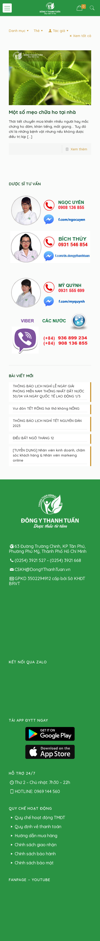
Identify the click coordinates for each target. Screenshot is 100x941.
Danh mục (19, 30)
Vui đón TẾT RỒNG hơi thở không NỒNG (46, 408)
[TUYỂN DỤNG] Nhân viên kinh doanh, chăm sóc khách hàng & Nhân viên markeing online (49, 455)
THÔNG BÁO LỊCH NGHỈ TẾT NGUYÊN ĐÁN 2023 (47, 423)
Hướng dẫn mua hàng (33, 736)
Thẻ (39, 30)
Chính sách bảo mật (31, 764)
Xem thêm (79, 149)
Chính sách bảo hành (32, 755)
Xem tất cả (79, 36)
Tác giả (59, 30)
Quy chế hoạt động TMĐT (37, 718)
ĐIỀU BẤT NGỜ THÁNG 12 (33, 438)
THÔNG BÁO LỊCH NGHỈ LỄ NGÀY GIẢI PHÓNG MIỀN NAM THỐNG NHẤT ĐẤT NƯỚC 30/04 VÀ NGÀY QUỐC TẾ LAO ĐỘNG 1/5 (48, 391)
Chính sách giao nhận (33, 746)
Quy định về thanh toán (35, 727)
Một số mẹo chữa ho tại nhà (42, 112)
